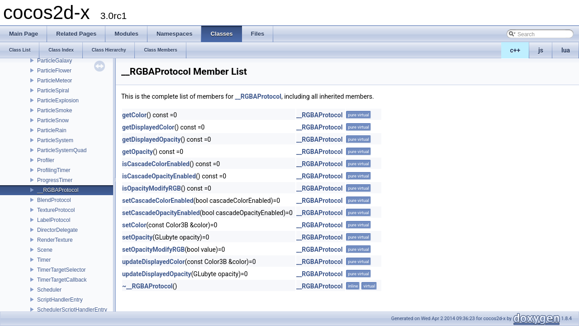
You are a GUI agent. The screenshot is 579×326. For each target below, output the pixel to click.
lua (565, 50)
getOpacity (137, 151)
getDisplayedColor (148, 127)
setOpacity (137, 237)
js (540, 50)
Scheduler (49, 290)
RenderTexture (55, 240)
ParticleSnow (53, 120)
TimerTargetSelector (61, 270)
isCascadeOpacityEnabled (159, 176)
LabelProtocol (53, 220)
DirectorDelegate (57, 230)
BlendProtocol (54, 200)
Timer (44, 260)
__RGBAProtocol (57, 190)
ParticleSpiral (53, 90)
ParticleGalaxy (54, 61)
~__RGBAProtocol (147, 286)
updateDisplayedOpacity (156, 274)
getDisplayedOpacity (151, 139)
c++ (515, 50)
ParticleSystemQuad (61, 150)
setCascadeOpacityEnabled (161, 212)
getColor (134, 115)
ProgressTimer (54, 180)
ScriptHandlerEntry (60, 300)
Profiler (45, 160)
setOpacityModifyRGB (153, 249)
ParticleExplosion (58, 100)
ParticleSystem (55, 140)
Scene (44, 250)
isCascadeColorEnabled (156, 164)
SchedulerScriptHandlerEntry (72, 310)
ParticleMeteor (54, 80)
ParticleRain (51, 130)
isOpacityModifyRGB (151, 188)
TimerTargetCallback (62, 280)
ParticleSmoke (54, 110)
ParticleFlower (54, 70)
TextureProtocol (56, 210)
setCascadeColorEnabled (158, 200)
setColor (134, 225)
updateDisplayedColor (153, 261)
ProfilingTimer (54, 170)
